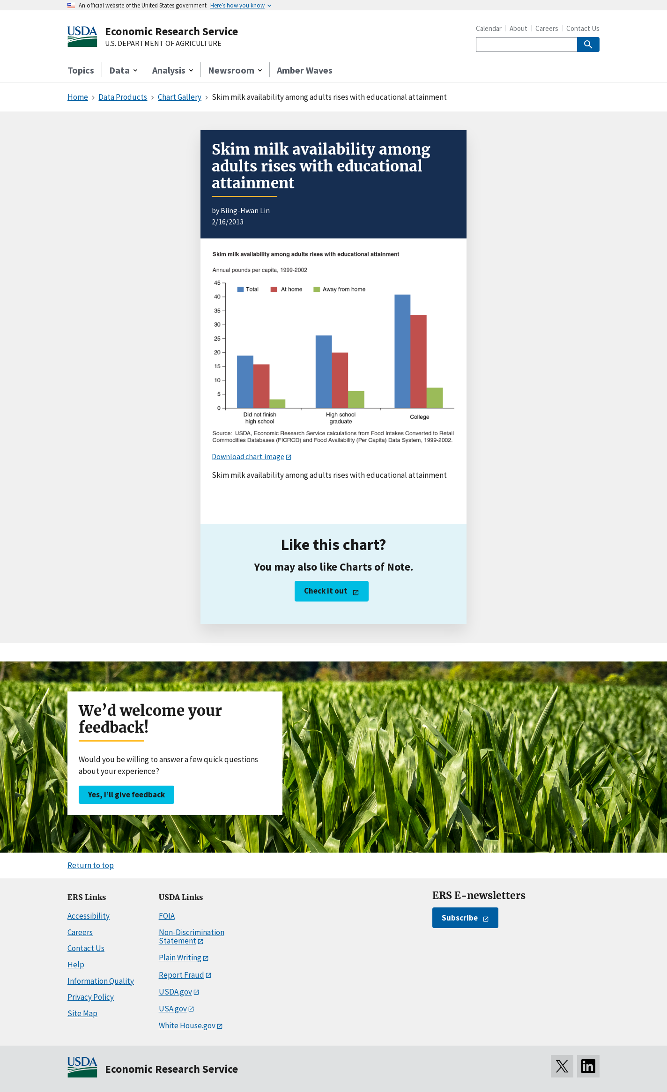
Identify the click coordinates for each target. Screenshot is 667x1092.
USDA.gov (175, 992)
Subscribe (460, 918)
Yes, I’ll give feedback (126, 794)
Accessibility (88, 916)
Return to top (90, 865)
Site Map (82, 1013)
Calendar (489, 28)
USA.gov (173, 1008)
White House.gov (187, 1025)
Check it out (326, 591)
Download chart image (248, 456)
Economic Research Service (171, 31)
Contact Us (583, 28)
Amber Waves (305, 70)
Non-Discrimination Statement (191, 936)
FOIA (167, 916)
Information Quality (100, 981)
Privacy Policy (90, 997)
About (518, 28)
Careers (546, 28)
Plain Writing (180, 957)
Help (75, 964)
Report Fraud (181, 975)
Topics (80, 70)
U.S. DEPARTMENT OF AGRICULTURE (163, 43)
